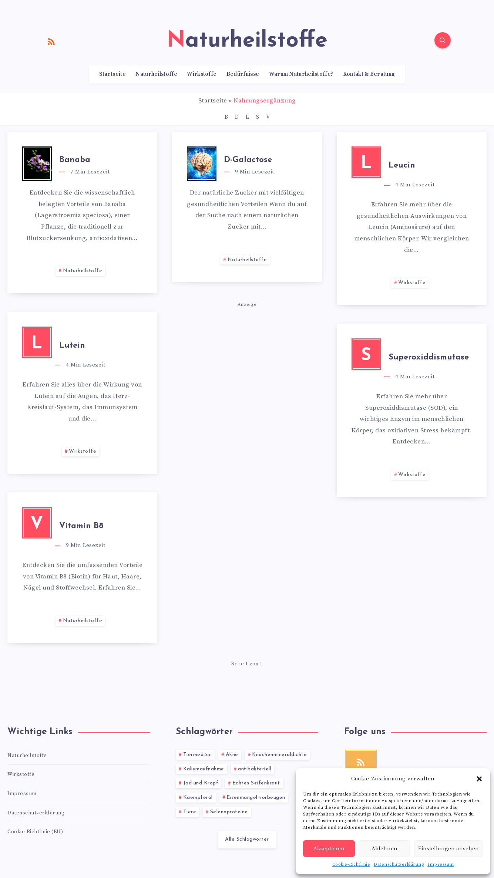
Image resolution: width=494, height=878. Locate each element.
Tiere (189, 812)
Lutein (72, 345)
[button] (479, 779)
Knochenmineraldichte (279, 754)
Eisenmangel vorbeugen (255, 797)
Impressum (440, 864)
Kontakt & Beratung (369, 74)
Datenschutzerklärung (399, 864)
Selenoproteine (229, 812)
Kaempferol (198, 797)
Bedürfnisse (242, 74)
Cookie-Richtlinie (351, 864)
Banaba (74, 160)
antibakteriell (254, 769)
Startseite (112, 74)
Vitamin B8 (81, 526)
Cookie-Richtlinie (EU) (35, 831)
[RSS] (51, 41)
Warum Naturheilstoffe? (301, 74)
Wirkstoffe (201, 74)
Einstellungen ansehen (448, 848)
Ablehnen (384, 848)
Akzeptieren (329, 848)
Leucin (402, 165)
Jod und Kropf (201, 783)
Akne (232, 754)
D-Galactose (248, 160)
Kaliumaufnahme (203, 769)
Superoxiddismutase (429, 357)
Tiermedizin (197, 754)
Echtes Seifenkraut (256, 783)
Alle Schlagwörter (247, 839)
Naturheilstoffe (156, 74)
